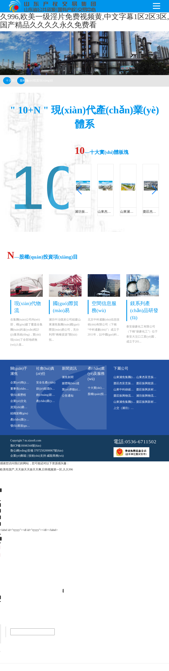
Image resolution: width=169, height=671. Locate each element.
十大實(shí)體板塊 (8, 80)
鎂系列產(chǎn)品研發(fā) (144, 310)
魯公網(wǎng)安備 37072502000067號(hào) (36, 450)
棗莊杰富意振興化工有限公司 (132, 383)
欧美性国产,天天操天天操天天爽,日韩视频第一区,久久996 (36, 469)
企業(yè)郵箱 (18, 455)
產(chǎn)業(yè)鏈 (46, 400)
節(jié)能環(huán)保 (48, 388)
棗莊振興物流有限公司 (127, 395)
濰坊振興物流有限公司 (150, 395)
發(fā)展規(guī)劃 (21, 425)
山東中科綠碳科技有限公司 (130, 389)
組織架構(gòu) (19, 413)
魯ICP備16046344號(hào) (25, 445)
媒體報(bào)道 (71, 383)
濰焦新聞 (67, 376)
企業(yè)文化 (18, 400)
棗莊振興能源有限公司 (150, 383)
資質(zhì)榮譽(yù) (21, 407)
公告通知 (67, 395)
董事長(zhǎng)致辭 (22, 388)
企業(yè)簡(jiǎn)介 (21, 382)
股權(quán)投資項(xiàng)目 (22, 80)
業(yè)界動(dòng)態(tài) (76, 389)
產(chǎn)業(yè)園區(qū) (24, 419)
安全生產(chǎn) (46, 382)
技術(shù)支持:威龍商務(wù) (46, 455)
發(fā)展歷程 (18, 394)
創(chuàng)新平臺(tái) (49, 394)
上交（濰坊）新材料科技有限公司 (135, 407)
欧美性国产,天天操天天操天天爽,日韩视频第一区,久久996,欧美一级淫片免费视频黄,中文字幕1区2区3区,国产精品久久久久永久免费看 (84, 16)
